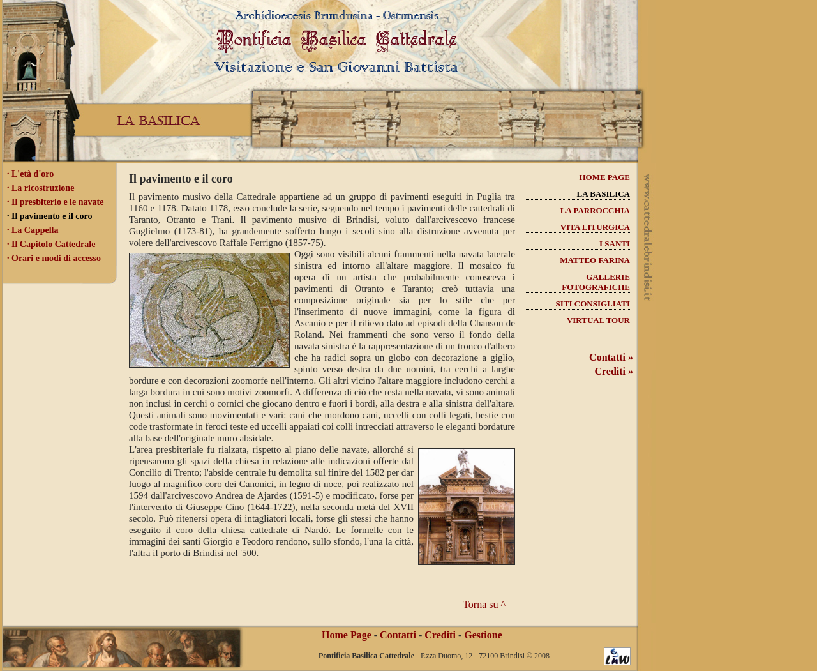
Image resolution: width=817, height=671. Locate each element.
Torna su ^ (484, 604)
